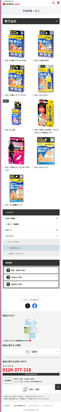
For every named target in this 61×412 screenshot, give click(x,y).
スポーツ (8, 230)
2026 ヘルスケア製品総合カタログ (17, 340)
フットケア (9, 236)
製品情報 (17, 4)
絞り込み (11, 21)
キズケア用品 (10, 218)
